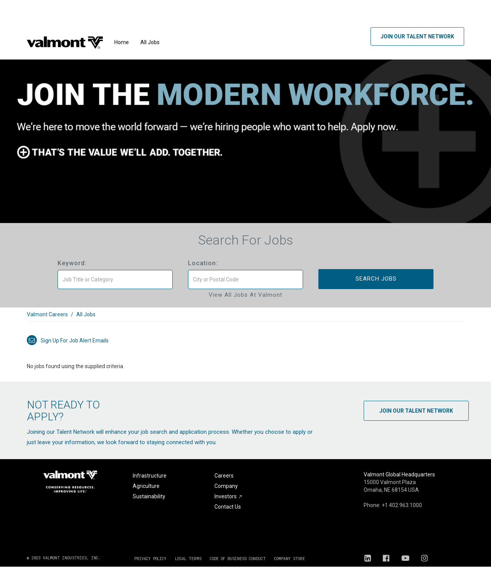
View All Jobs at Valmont (245, 294)
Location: (203, 263)
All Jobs (150, 42)
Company (226, 486)
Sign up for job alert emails (68, 340)
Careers (224, 476)
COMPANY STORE (289, 558)
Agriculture (146, 486)
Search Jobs (376, 278)
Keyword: (72, 263)
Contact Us (227, 507)
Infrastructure (149, 476)
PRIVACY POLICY (150, 558)
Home (121, 42)
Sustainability (149, 496)
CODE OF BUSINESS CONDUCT (238, 558)
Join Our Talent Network (417, 36)
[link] (245, 318)
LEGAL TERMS (188, 558)
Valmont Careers (47, 314)
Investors (228, 496)
